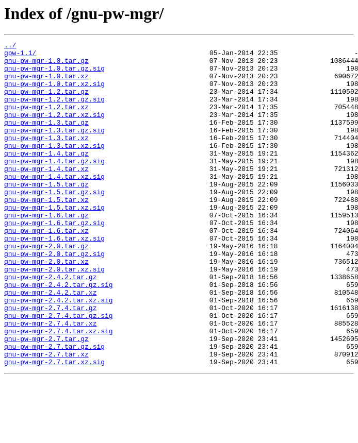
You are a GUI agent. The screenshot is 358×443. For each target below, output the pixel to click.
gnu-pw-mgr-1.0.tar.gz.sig (54, 74)
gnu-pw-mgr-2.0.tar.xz (46, 306)
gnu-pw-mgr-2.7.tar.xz (46, 417)
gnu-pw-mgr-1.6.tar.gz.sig (54, 259)
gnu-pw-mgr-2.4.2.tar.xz (50, 343)
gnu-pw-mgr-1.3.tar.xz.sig (54, 167)
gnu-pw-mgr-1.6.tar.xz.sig (54, 278)
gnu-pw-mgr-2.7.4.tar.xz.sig (58, 389)
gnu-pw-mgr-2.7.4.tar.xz (50, 380)
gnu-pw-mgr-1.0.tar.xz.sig (54, 92)
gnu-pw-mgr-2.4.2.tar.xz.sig (58, 352)
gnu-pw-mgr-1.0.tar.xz (46, 83)
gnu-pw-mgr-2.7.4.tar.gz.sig (58, 371)
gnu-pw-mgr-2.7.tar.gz (46, 398)
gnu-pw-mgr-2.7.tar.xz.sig (54, 426)
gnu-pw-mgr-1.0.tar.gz (46, 65)
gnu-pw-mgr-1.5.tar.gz (46, 213)
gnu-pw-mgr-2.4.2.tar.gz (50, 324)
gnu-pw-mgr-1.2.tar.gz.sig (54, 111)
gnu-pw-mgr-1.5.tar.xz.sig (54, 241)
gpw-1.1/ (20, 55)
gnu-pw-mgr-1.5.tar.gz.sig (54, 222)
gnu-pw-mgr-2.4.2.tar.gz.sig (58, 333)
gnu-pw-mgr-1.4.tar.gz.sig (54, 185)
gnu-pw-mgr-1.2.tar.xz (46, 120)
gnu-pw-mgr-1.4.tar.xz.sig (54, 204)
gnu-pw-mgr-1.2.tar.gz (46, 102)
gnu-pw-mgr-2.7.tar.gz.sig (54, 408)
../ (10, 46)
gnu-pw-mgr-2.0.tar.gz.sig (54, 296)
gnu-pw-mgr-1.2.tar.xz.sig (54, 129)
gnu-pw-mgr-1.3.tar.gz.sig (54, 148)
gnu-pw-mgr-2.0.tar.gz (46, 287)
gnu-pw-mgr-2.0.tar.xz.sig (54, 315)
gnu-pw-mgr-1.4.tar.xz (46, 194)
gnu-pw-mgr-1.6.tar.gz (46, 250)
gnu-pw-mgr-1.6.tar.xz (46, 269)
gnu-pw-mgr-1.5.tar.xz (46, 231)
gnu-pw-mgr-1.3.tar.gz (46, 139)
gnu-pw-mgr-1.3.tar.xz (46, 157)
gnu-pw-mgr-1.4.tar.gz (46, 176)
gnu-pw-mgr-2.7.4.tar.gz (50, 361)
